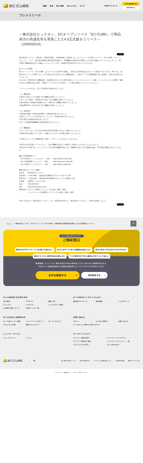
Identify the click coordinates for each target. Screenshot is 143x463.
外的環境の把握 (120, 360)
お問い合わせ (79, 317)
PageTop (133, 222)
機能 (45, 5)
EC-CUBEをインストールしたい (87, 297)
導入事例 (60, 5)
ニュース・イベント (12, 333)
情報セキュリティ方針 (134, 360)
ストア (82, 5)
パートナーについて (82, 333)
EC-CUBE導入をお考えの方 (15, 297)
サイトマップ (58, 372)
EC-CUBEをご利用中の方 (14, 317)
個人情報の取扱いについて (68, 360)
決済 (51, 5)
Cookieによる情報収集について (103, 360)
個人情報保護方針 (85, 360)
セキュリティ (72, 5)
